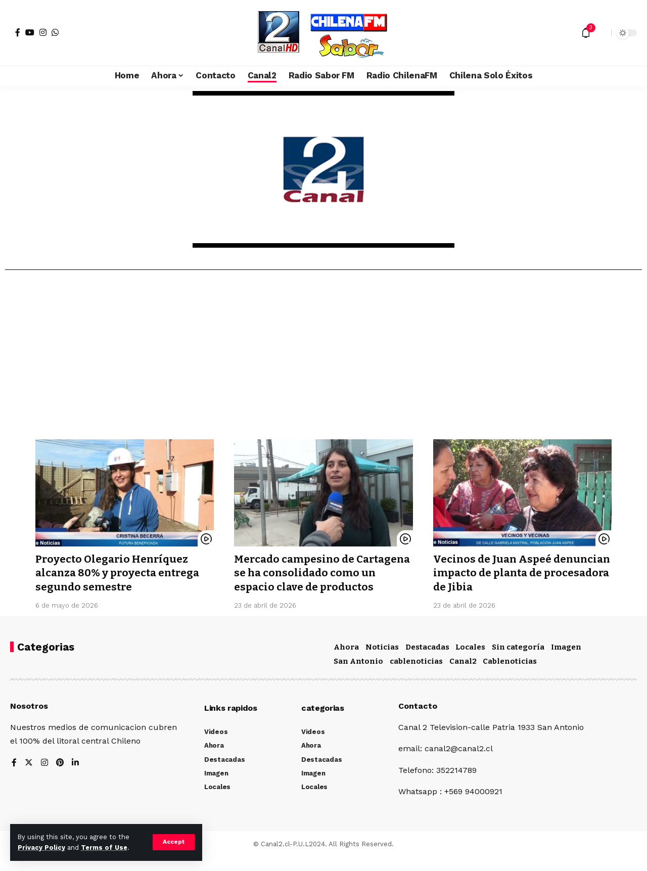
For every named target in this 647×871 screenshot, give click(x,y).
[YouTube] (30, 32)
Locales (470, 660)
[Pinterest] (60, 776)
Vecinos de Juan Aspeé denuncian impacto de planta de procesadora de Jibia (519, 573)
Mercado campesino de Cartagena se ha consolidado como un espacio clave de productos (311, 580)
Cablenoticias (510, 674)
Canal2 (463, 674)
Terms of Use (104, 847)
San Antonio (358, 674)
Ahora (346, 660)
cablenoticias (416, 674)
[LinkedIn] (76, 776)
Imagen (566, 660)
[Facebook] (18, 32)
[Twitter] (28, 776)
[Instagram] (43, 32)
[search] (601, 33)
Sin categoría (518, 660)
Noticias (382, 660)
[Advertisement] (323, 358)
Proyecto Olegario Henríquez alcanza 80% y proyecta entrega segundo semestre (120, 573)
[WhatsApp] (55, 32)
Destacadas (427, 660)
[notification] (586, 33)
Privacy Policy (41, 847)
